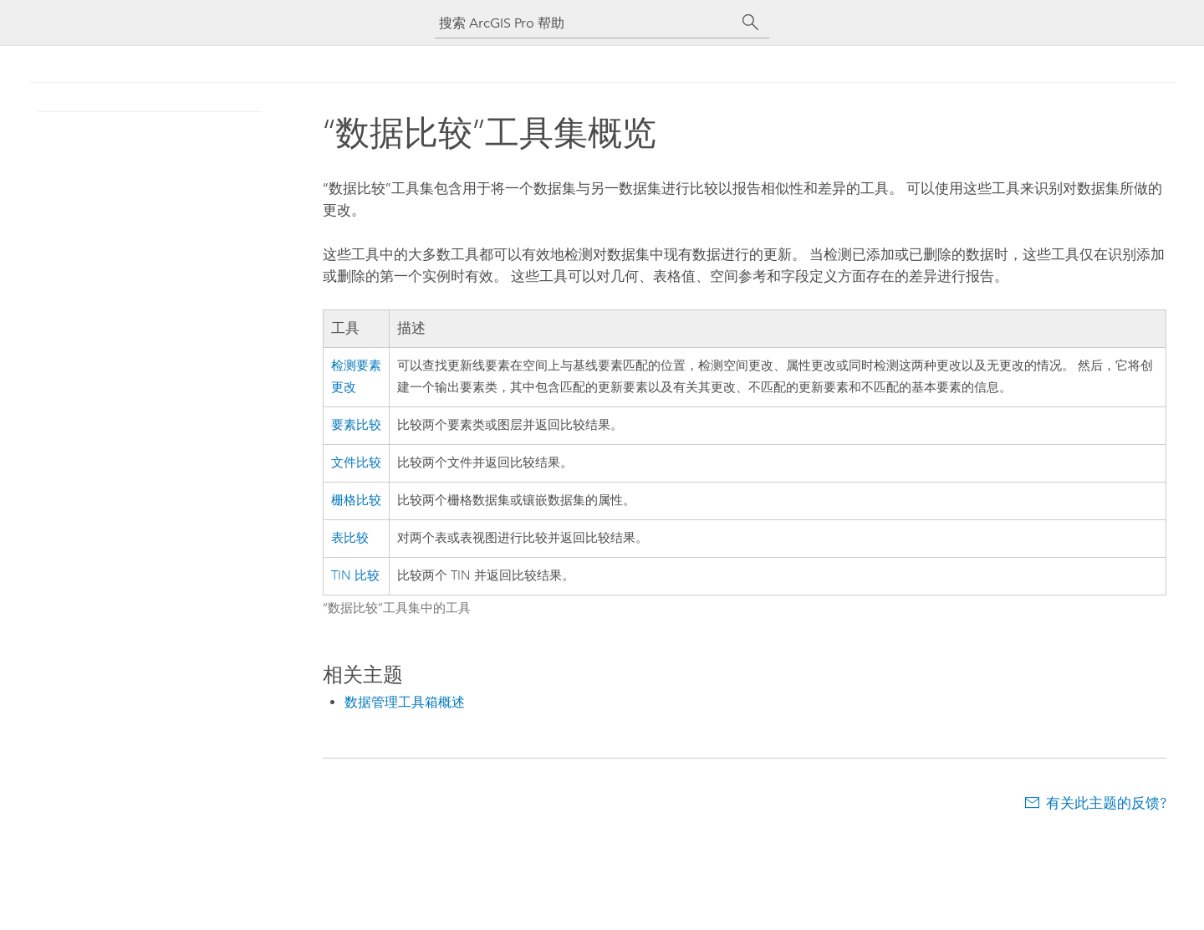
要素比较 (356, 425)
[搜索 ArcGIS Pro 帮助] (585, 23)
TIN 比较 (355, 576)
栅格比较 (356, 500)
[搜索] (750, 22)
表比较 (350, 538)
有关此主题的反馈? (1106, 803)
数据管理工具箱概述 (404, 702)
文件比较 (356, 463)
